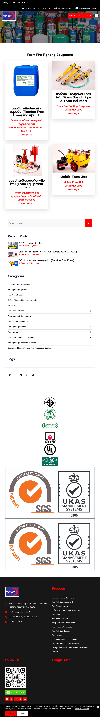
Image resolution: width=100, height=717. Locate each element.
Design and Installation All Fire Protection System (29, 348)
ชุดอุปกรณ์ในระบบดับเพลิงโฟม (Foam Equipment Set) (27, 184)
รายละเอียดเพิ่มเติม (82, 709)
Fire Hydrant (13, 332)
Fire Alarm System (16, 295)
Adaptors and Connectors (19, 316)
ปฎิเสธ (23, 713)
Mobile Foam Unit (73, 176)
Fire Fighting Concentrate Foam (22, 342)
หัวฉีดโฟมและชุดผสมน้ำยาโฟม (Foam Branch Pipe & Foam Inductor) (73, 97)
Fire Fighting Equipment (18, 289)
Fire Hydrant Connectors (18, 321)
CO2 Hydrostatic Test (31, 243)
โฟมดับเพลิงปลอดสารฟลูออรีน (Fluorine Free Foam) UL (48, 260)
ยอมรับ (11, 713)
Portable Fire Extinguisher (19, 284)
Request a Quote (80, 15)
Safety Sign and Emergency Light (22, 300)
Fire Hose (12, 305)
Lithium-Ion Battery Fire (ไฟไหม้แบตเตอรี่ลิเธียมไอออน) (48, 252)
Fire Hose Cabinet (16, 310)
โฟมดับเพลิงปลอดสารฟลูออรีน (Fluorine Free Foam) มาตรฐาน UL (27, 112)
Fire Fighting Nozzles (17, 326)
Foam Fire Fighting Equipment (50, 54)
